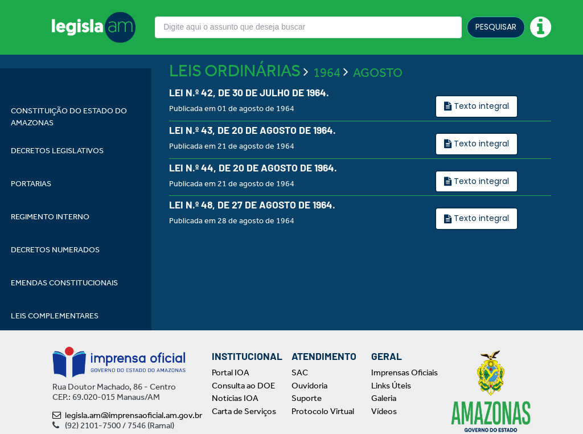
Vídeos (384, 411)
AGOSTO (378, 105)
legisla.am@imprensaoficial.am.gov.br (127, 415)
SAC (300, 372)
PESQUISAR (495, 26)
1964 (326, 105)
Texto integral (480, 139)
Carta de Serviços (244, 411)
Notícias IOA (235, 398)
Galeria (383, 398)
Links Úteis (391, 385)
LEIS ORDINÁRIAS (235, 103)
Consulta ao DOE (243, 385)
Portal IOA (230, 372)
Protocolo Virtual (323, 411)
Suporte (307, 398)
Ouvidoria (309, 385)
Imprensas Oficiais (404, 372)
